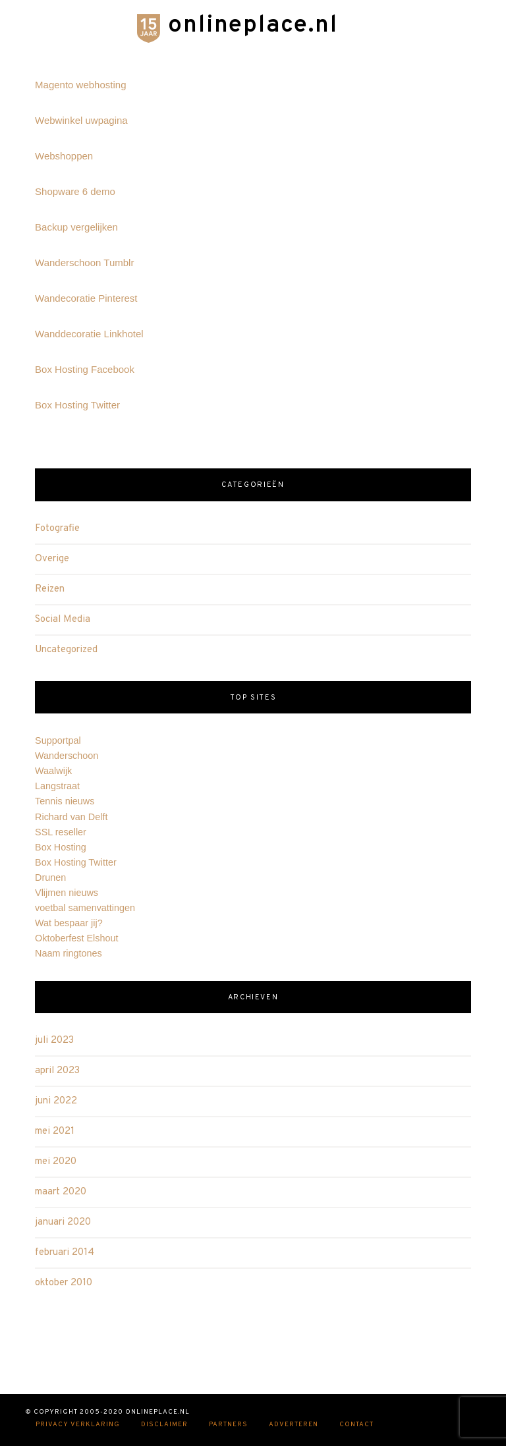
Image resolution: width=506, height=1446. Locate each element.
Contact (356, 1425)
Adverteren (293, 1425)
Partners (228, 1425)
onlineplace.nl (252, 26)
